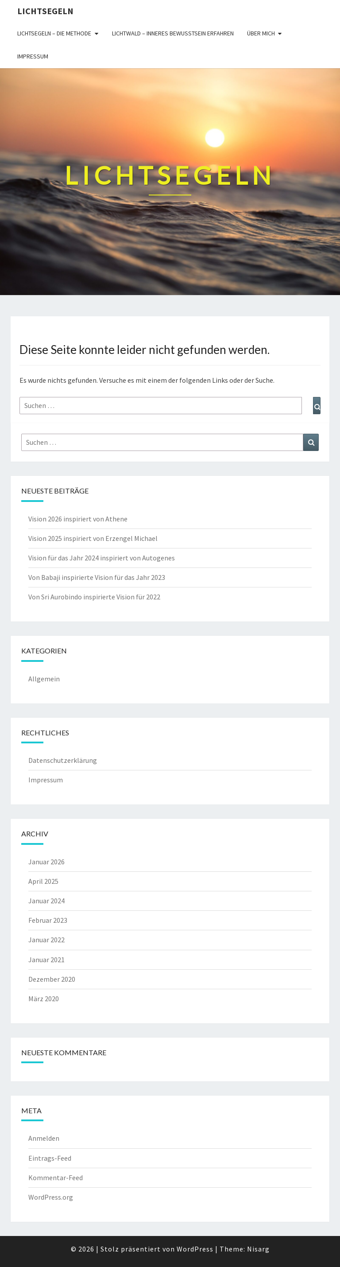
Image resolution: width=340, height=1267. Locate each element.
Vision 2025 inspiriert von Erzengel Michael (93, 538)
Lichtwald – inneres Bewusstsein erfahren (173, 33)
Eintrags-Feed (49, 1158)
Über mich (261, 33)
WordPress (195, 1248)
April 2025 (43, 881)
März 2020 (43, 998)
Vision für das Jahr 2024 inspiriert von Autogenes (101, 557)
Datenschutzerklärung (62, 760)
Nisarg (258, 1248)
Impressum (32, 56)
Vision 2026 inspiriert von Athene (78, 518)
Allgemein (44, 678)
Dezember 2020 (51, 979)
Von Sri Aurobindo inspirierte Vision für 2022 (94, 596)
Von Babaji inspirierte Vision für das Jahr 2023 (96, 577)
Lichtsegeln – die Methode (54, 33)
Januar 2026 (46, 861)
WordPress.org (50, 1197)
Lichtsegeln (45, 10)
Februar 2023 (47, 920)
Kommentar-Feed (55, 1177)
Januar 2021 (46, 959)
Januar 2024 (46, 900)
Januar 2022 (46, 939)
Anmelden (43, 1138)
